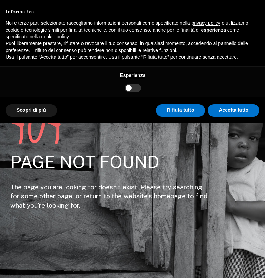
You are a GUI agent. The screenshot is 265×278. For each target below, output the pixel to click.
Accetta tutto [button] (233, 110)
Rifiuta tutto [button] (180, 110)
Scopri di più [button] (31, 110)
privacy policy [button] (206, 23)
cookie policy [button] (55, 36)
